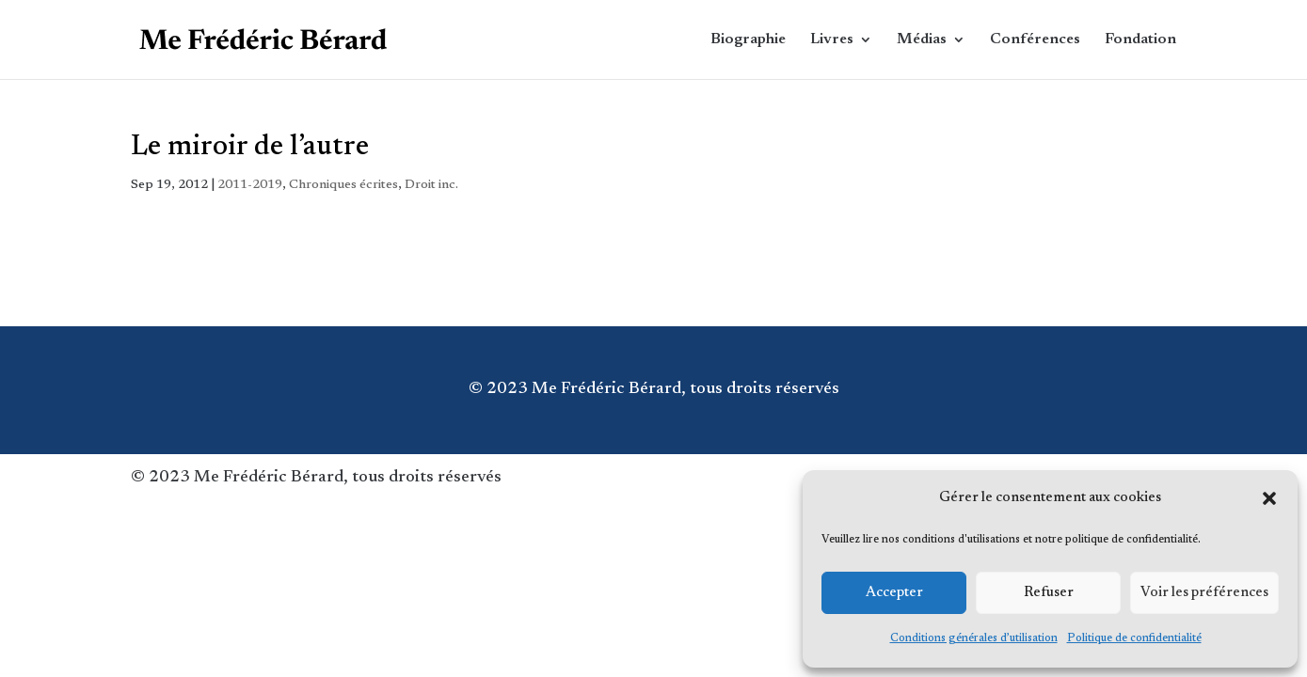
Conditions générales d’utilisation (974, 638)
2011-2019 (249, 185)
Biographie (748, 40)
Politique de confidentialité (1134, 638)
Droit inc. (431, 185)
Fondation (1140, 40)
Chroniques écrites (343, 185)
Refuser (1049, 593)
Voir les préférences (1204, 593)
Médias (922, 40)
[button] (1269, 498)
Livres (831, 40)
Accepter (894, 593)
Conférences (1035, 40)
